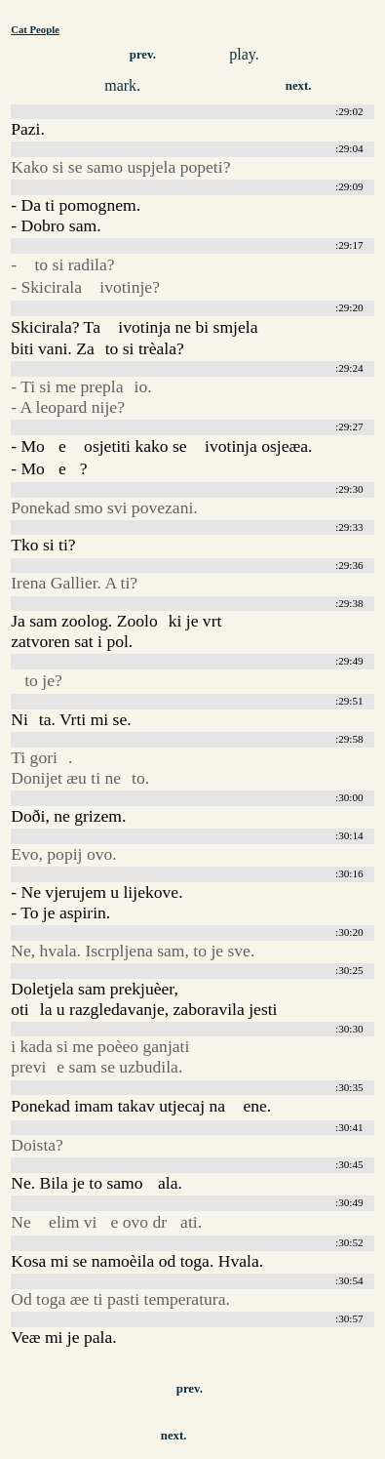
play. (244, 54)
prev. (143, 54)
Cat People (35, 29)
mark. (122, 85)
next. (299, 86)
